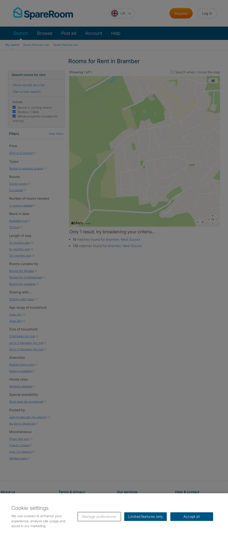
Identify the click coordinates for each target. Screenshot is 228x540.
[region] (114, 516)
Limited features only (145, 516)
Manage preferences (99, 516)
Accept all (191, 516)
